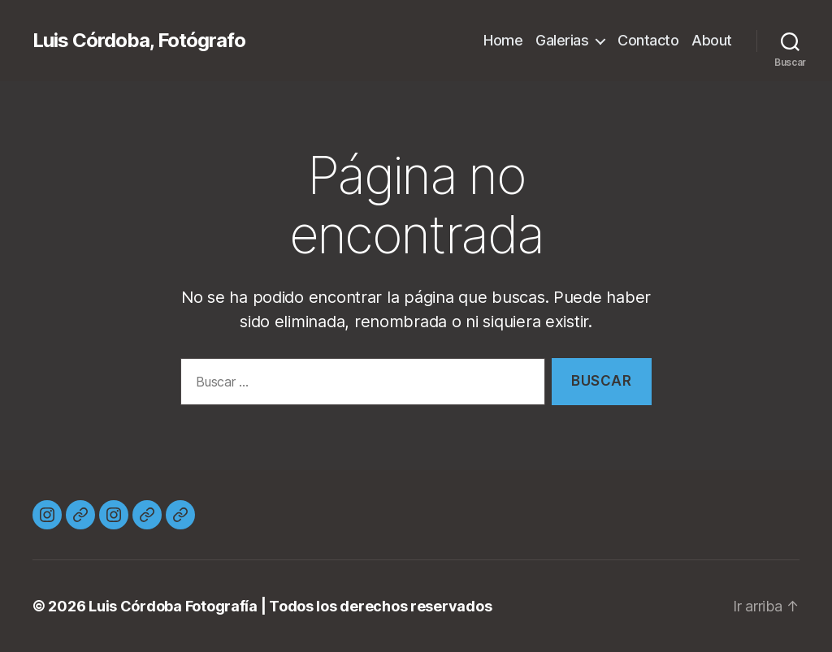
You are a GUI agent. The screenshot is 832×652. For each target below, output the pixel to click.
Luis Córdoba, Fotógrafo (138, 40)
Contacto (648, 40)
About (711, 40)
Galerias (561, 40)
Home (502, 40)
